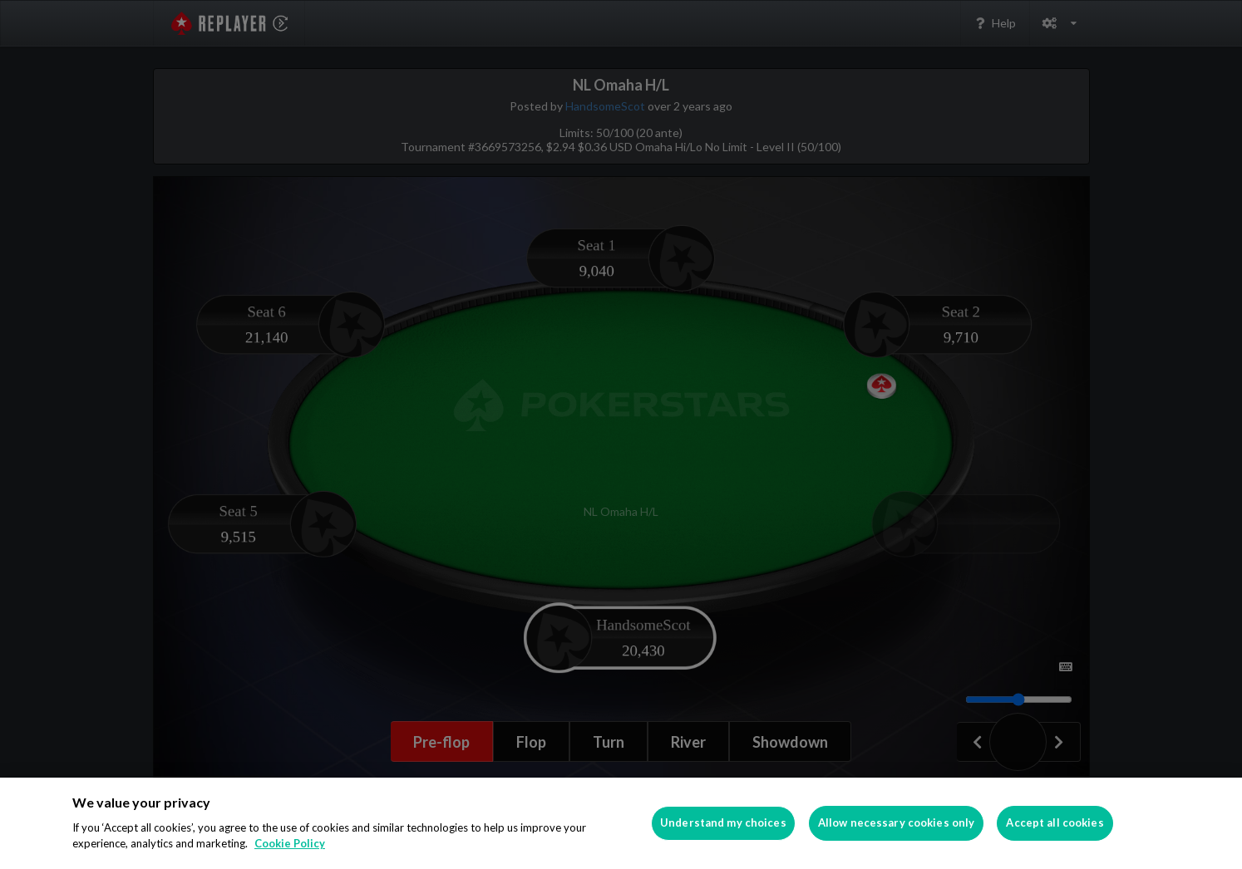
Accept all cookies (1054, 822)
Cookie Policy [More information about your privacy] (289, 843)
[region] (621, 823)
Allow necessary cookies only (896, 822)
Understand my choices (723, 822)
